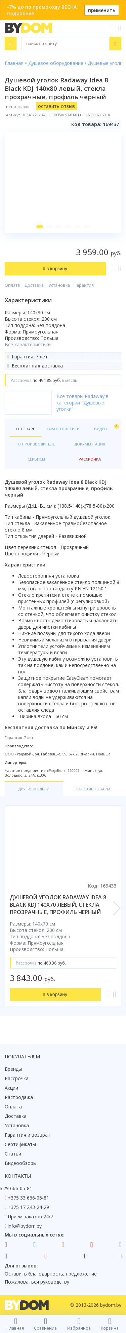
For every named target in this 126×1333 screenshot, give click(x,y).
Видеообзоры (21, 1163)
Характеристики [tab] (63, 428)
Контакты (18, 1176)
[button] (39, 226)
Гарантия (84, 285)
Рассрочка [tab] (90, 459)
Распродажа (19, 1097)
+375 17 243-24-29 (28, 1207)
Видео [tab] (105, 427)
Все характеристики (28, 344)
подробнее (20, 13)
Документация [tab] (90, 443)
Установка (59, 285)
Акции (11, 1088)
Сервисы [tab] (36, 459)
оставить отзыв (56, 106)
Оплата (12, 285)
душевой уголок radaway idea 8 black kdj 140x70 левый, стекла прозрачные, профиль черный (58, 905)
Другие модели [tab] (33, 788)
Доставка (34, 285)
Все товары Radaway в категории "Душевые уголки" (82, 402)
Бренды (13, 1069)
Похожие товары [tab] (92, 788)
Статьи (13, 1153)
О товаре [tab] (25, 428)
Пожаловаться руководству (37, 1282)
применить (101, 10)
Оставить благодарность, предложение (51, 1273)
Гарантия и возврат (27, 1135)
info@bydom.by (25, 1226)
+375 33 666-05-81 (28, 1197)
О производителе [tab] (36, 443)
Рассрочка (17, 1078)
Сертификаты (20, 1144)
